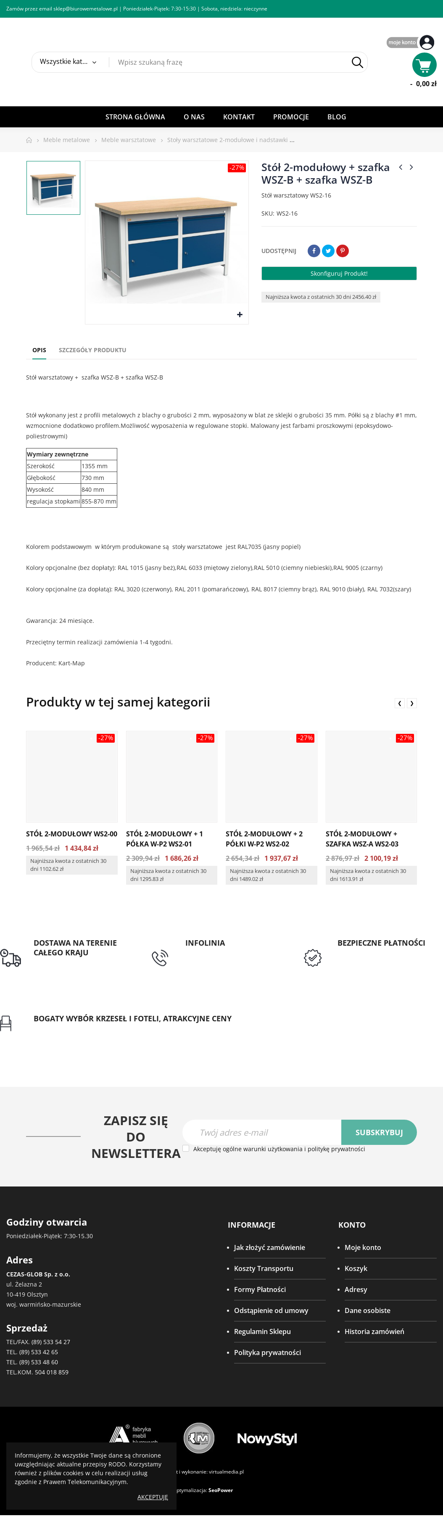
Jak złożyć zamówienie (269, 1248)
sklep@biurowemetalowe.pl (85, 8)
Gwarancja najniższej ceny (75, 1029)
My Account (411, 43)
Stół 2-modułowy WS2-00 (71, 833)
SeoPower (220, 1491)
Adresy (356, 1290)
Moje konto (363, 1248)
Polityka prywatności (267, 1353)
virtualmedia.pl (226, 1472)
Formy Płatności (260, 1290)
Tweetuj (328, 251)
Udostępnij (314, 251)
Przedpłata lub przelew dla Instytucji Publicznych (380, 958)
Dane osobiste (367, 1311)
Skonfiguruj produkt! (339, 273)
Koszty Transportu (263, 1269)
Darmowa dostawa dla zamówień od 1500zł (69, 968)
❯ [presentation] (412, 703)
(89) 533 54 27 (51, 1343)
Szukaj (357, 62)
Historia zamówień (374, 1332)
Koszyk (356, 1269)
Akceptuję (152, 1497)
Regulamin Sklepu (262, 1332)
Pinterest (342, 251)
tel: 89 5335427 (208, 952)
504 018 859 (52, 1373)
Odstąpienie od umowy (271, 1311)
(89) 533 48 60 (38, 1363)
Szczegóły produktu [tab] (93, 350)
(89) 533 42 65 (38, 1353)
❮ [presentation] (400, 703)
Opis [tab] (39, 350)
